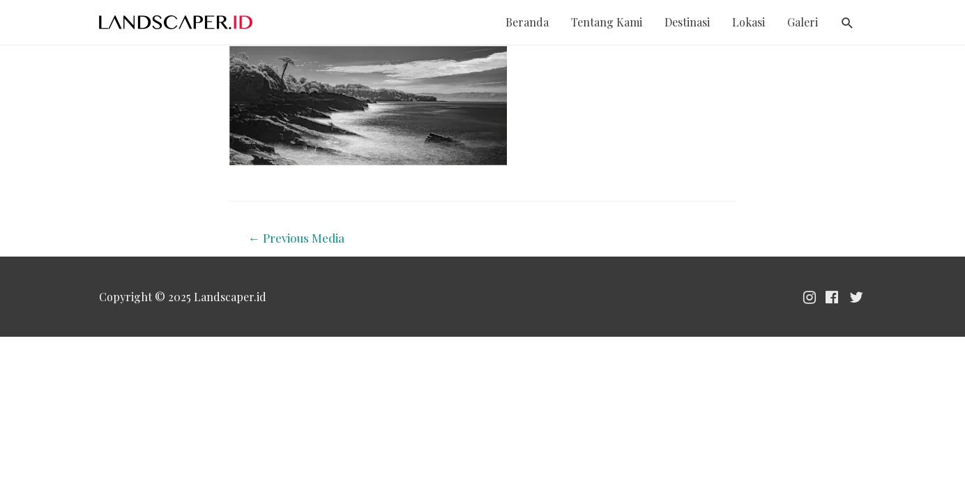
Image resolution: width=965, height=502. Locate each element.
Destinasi (687, 22)
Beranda (527, 22)
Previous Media (296, 237)
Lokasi (748, 22)
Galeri (802, 22)
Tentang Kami (606, 22)
